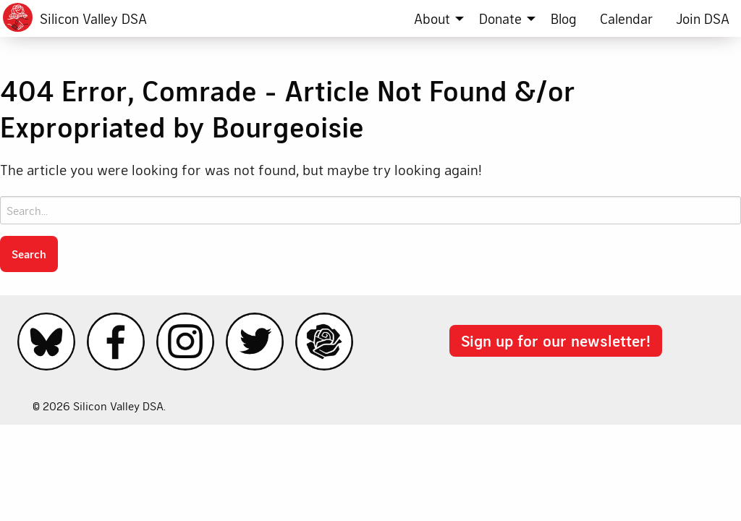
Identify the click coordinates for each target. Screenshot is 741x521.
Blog (564, 18)
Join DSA (702, 18)
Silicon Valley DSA (93, 18)
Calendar (626, 18)
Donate (500, 18)
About (432, 18)
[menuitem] (434, 18)
